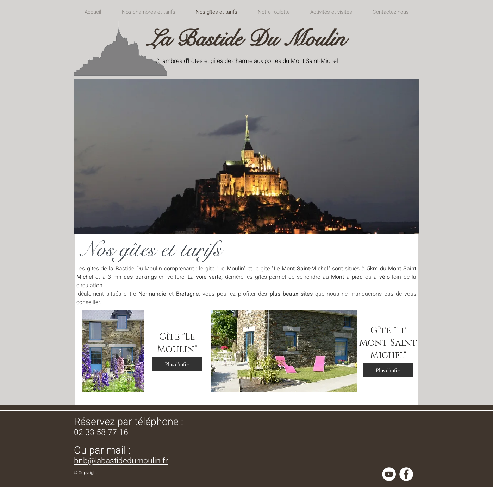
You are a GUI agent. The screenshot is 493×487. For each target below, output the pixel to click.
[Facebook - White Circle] (406, 474)
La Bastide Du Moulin (246, 38)
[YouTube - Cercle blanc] (389, 474)
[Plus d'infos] (177, 364)
